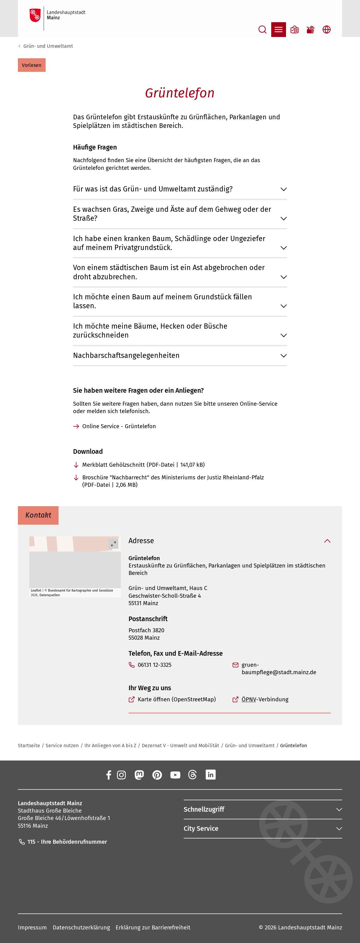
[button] (32, 65)
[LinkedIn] (210, 774)
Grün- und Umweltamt (48, 46)
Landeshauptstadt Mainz (310, 927)
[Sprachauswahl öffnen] (326, 29)
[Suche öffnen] (262, 29)
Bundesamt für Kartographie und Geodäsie (80, 590)
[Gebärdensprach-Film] (310, 29)
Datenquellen (49, 595)
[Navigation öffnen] (278, 29)
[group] (75, 566)
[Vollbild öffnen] (113, 543)
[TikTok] (246, 774)
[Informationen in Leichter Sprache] (294, 29)
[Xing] (228, 774)
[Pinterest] (156, 774)
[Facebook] (108, 774)
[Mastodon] (139, 774)
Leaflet (36, 590)
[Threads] (192, 774)
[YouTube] (174, 774)
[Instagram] (121, 774)
